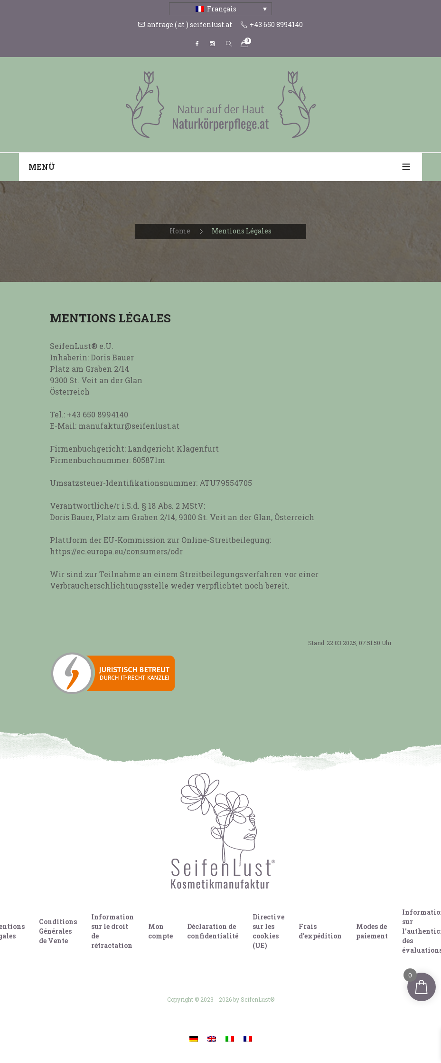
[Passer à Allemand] (194, 1038)
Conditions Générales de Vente (58, 931)
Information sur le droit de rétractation (112, 931)
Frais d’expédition (320, 931)
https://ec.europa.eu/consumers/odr (116, 551)
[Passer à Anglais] (212, 1038)
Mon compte (160, 931)
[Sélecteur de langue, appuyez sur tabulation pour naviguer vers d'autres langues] (220, 8)
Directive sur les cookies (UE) (268, 931)
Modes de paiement (372, 931)
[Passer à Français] (248, 1038)
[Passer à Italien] (230, 1038)
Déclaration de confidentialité (212, 931)
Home (179, 230)
